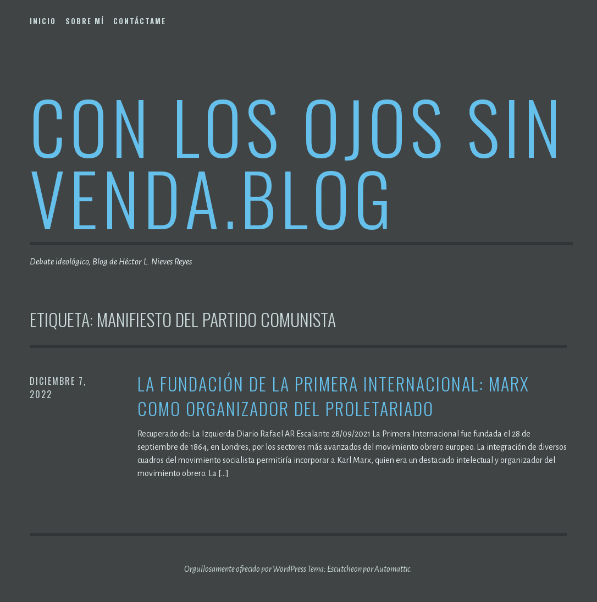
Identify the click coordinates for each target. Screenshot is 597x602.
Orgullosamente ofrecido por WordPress (245, 569)
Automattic (392, 569)
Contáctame (139, 20)
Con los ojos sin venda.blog (297, 161)
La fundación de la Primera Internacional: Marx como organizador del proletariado (333, 396)
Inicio (43, 20)
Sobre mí (84, 20)
